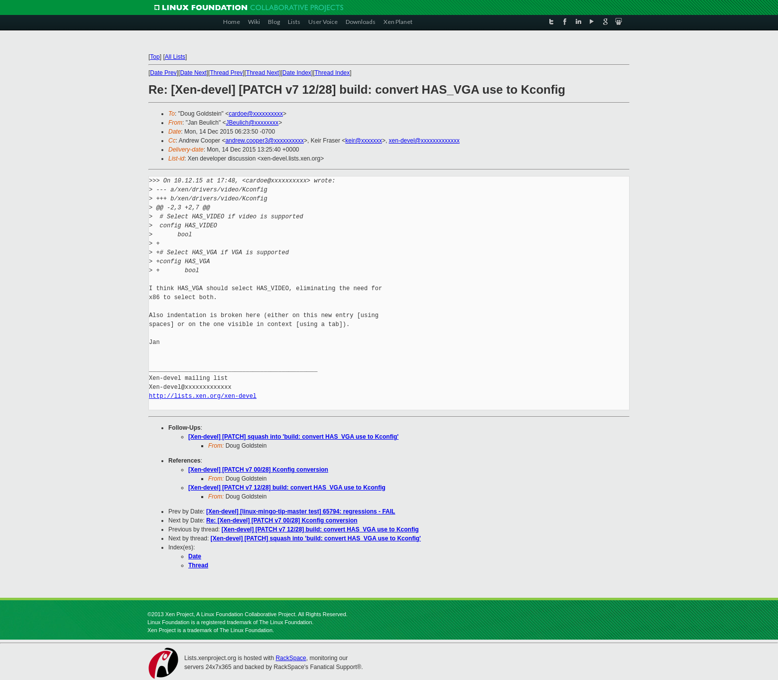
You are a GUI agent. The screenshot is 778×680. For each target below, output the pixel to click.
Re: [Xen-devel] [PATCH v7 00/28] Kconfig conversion (282, 520)
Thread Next (262, 72)
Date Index (296, 72)
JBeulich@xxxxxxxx (252, 122)
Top (154, 56)
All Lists (175, 56)
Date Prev (163, 72)
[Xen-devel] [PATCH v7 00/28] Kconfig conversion (258, 469)
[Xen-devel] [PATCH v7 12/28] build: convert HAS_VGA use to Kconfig (287, 487)
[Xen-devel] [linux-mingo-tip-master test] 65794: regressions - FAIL (300, 511)
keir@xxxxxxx (363, 140)
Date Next (193, 72)
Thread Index (332, 72)
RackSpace (290, 658)
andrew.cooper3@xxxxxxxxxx (264, 140)
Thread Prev (226, 72)
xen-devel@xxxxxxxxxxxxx (424, 140)
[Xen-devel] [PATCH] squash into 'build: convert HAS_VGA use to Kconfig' (293, 436)
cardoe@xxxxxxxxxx (256, 113)
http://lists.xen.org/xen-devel (203, 396)
